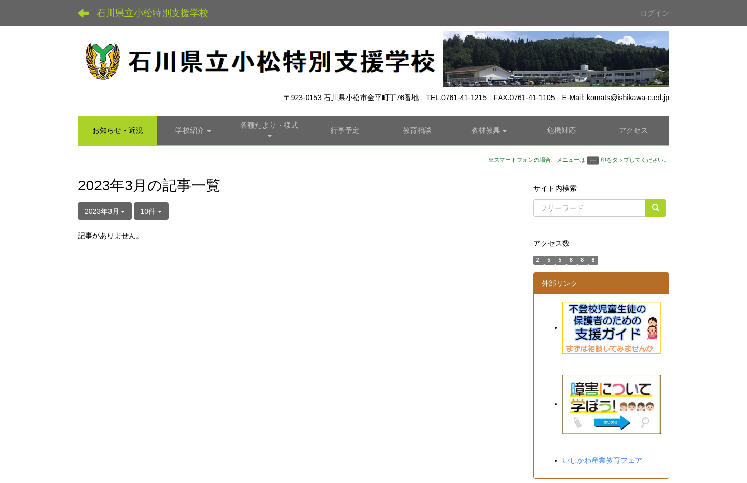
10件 (151, 211)
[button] (193, 130)
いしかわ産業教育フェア (602, 460)
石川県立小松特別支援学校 (152, 13)
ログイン (654, 13)
